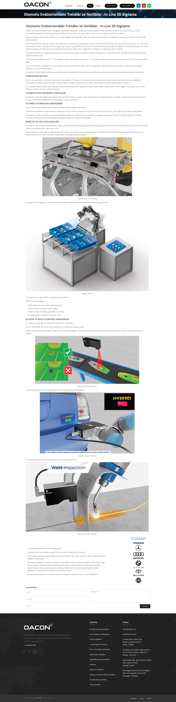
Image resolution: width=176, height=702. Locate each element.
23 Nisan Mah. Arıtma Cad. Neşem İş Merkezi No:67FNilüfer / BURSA (132, 642)
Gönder (145, 606)
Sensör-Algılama (95, 639)
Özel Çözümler (95, 685)
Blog (90, 6)
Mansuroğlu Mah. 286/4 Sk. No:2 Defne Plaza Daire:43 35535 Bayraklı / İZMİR (137, 663)
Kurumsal (69, 6)
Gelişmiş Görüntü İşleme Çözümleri (102, 675)
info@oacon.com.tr (129, 634)
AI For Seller (38, 698)
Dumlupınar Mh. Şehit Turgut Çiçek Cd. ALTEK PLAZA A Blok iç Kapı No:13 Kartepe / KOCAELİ (136, 652)
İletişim (98, 6)
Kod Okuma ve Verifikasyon (100, 634)
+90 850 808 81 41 (127, 6)
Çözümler (81, 6)
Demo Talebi (111, 6)
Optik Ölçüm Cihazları (97, 654)
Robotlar (93, 664)
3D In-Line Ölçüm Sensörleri (100, 649)
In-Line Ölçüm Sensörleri (98, 644)
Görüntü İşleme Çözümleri (99, 629)
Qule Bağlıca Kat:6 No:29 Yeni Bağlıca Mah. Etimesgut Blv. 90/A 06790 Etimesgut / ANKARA (136, 673)
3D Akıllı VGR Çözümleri (98, 680)
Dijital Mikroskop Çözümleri (100, 659)
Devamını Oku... (30, 645)
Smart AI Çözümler (96, 669)
